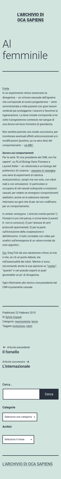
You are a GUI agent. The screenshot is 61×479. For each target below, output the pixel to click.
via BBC (28, 145)
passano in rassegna (43, 170)
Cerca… (7, 384)
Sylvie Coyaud (13, 317)
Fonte (5, 88)
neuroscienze (22, 321)
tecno (34, 321)
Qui (4, 252)
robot (29, 326)
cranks (51, 266)
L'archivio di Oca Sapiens (27, 464)
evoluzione (19, 326)
